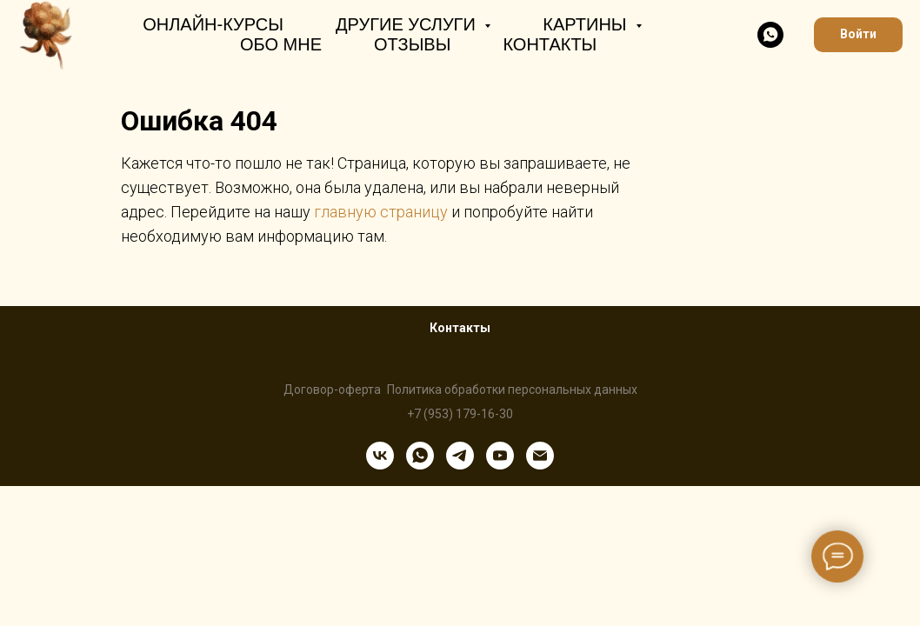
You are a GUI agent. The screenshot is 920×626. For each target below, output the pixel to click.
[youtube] (500, 456)
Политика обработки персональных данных (512, 389)
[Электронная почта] (540, 456)
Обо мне (281, 44)
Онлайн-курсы (213, 24)
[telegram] (460, 456)
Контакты (550, 44)
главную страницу (381, 212)
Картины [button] (587, 24)
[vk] (380, 456)
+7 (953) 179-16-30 (460, 414)
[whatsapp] (770, 35)
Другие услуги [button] (408, 24)
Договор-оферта (332, 389)
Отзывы (412, 44)
